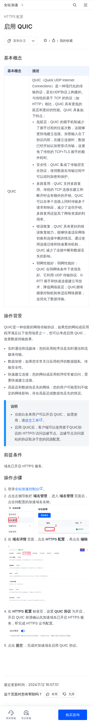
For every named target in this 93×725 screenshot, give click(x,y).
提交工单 (34, 420)
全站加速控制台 (29, 489)
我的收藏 (66, 41)
